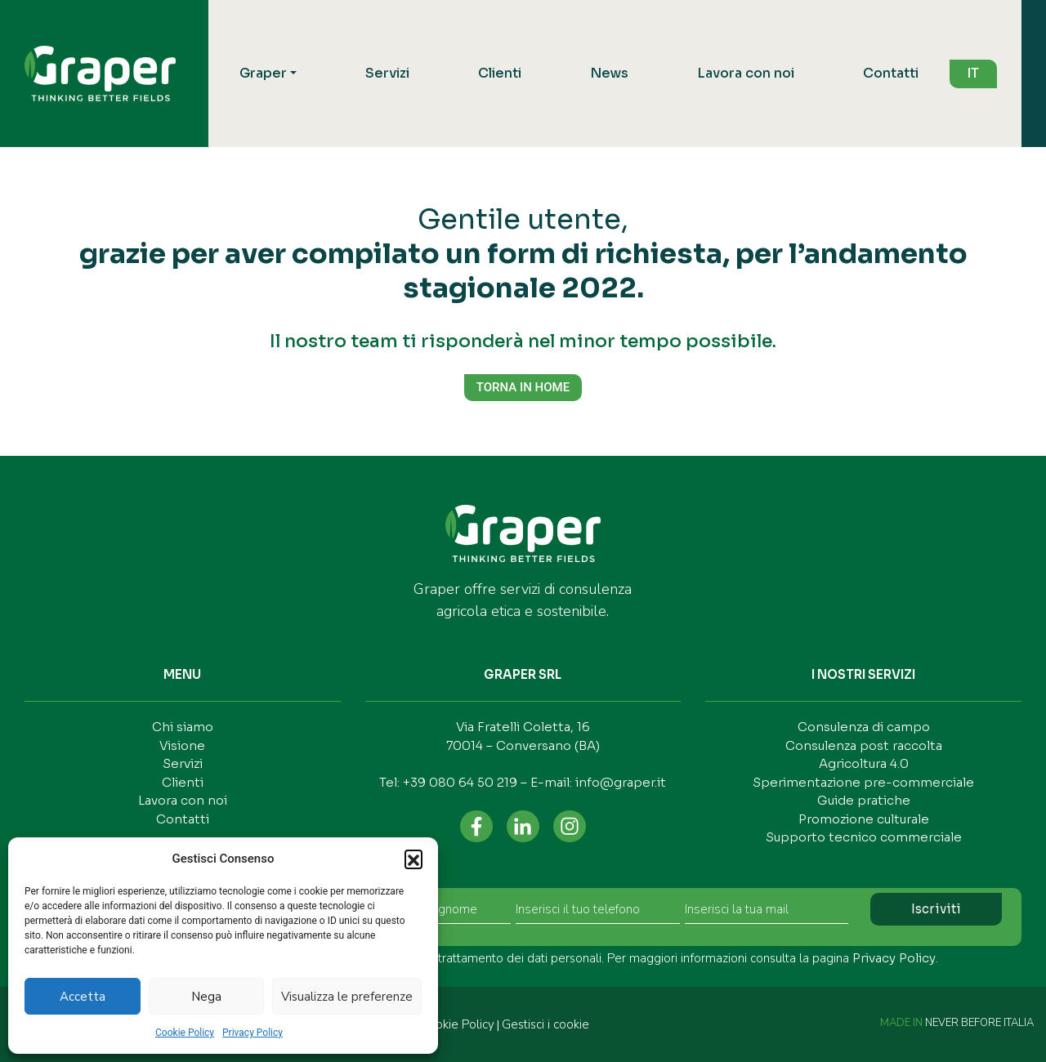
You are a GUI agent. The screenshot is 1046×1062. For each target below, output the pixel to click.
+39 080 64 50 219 (460, 782)
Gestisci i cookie (545, 1024)
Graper (263, 73)
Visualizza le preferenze (347, 996)
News (609, 73)
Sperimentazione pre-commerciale (863, 782)
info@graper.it (620, 782)
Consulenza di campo (864, 726)
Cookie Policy (184, 1032)
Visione (182, 745)
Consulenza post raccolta (863, 745)
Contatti (891, 73)
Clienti (499, 73)
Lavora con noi (745, 73)
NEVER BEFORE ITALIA (979, 1022)
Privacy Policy (252, 1032)
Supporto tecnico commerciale (864, 837)
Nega (206, 996)
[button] (413, 858)
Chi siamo (182, 726)
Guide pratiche (863, 800)
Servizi (387, 73)
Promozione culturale (863, 819)
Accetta (82, 996)
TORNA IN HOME (523, 387)
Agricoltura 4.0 (864, 763)
